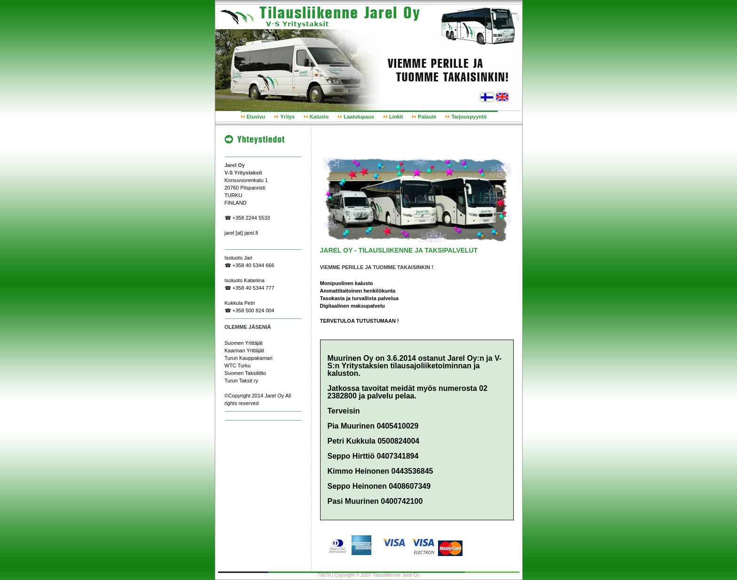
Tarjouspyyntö (468, 116)
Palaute (427, 116)
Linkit (396, 116)
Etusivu (256, 116)
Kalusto (319, 116)
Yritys (287, 116)
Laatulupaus (359, 116)
